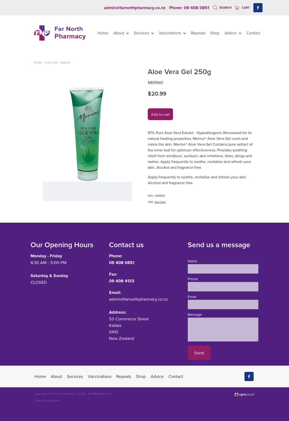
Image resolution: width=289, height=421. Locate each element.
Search (222, 7)
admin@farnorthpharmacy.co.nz (135, 8)
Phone (193, 279)
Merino (66, 63)
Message (195, 314)
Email (192, 296)
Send (199, 353)
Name (192, 261)
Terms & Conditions (47, 400)
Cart (242, 7)
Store (38, 63)
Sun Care (51, 63)
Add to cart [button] (160, 114)
